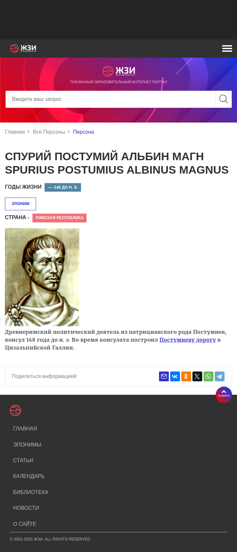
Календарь (29, 476)
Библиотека (30, 492)
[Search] (119, 99)
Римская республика (59, 218)
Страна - (17, 217)
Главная (15, 132)
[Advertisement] (118, 19)
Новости (26, 508)
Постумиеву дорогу (188, 339)
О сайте (24, 524)
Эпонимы (27, 444)
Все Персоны (49, 132)
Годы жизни (23, 187)
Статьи (23, 460)
